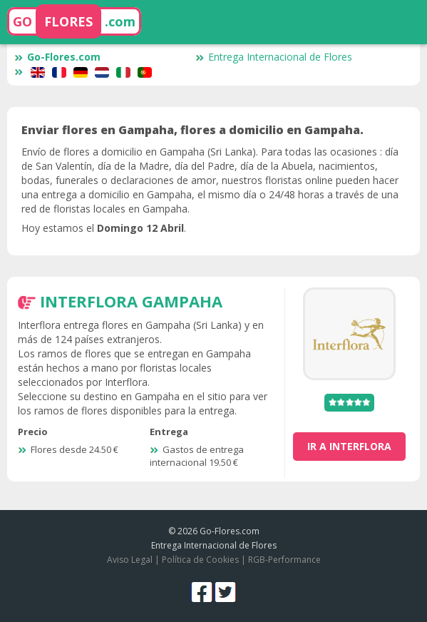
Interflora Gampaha (131, 301)
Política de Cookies (200, 560)
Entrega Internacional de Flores (273, 56)
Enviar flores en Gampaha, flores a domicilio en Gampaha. (192, 130)
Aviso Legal (130, 560)
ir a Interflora (349, 446)
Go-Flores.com (57, 56)
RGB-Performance (284, 560)
